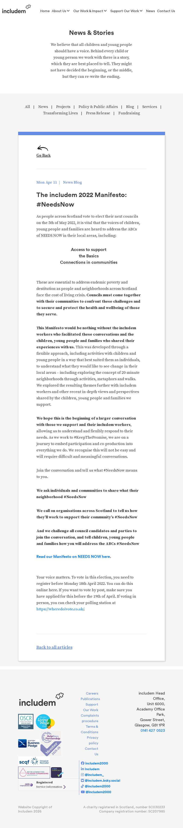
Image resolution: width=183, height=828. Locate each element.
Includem (92, 769)
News (150, 11)
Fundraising (129, 113)
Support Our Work (124, 11)
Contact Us (166, 11)
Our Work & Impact (88, 11)
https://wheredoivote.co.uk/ (60, 609)
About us (59, 11)
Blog (130, 106)
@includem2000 (97, 786)
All (27, 106)
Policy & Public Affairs (98, 106)
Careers (92, 693)
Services (149, 106)
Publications (90, 699)
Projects (63, 106)
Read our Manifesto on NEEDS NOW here (73, 556)
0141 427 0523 (153, 730)
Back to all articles (54, 647)
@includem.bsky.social (102, 780)
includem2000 (96, 763)
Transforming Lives (60, 113)
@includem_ (94, 775)
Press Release (98, 113)
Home (45, 11)
